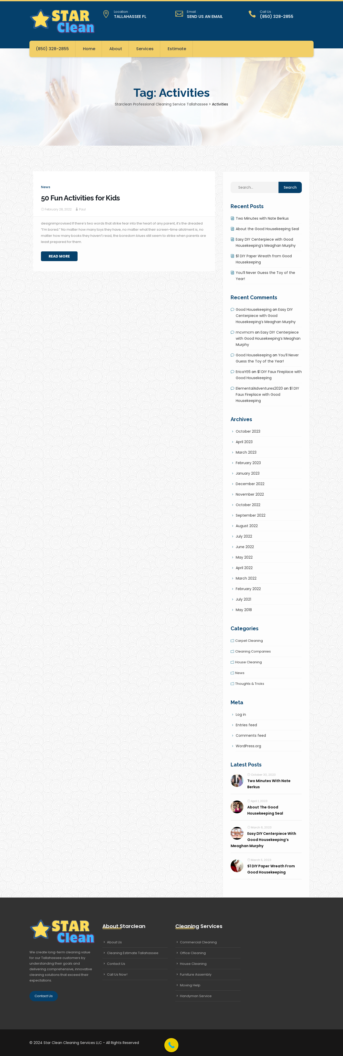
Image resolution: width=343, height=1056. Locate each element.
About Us (114, 942)
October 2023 (248, 431)
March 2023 (246, 452)
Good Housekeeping (254, 309)
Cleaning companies (253, 651)
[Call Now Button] (171, 1045)
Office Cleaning (193, 953)
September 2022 (250, 515)
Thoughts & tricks (249, 683)
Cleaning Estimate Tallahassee (132, 953)
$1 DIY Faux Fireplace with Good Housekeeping (267, 394)
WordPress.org (248, 746)
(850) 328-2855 (52, 49)
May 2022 (244, 557)
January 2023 (248, 473)
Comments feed (251, 735)
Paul (82, 209)
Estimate (177, 49)
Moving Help (190, 985)
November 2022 (250, 494)
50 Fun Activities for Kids (80, 198)
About (115, 49)
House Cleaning (193, 963)
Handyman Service (196, 996)
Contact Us (44, 996)
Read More (59, 256)
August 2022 (247, 525)
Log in (241, 714)
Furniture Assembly (195, 974)
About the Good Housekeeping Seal (267, 228)
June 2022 (245, 546)
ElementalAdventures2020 (259, 388)
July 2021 (243, 599)
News (45, 187)
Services (145, 49)
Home (89, 49)
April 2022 (244, 567)
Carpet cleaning (249, 640)
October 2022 (248, 504)
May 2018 (244, 609)
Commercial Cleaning (198, 942)
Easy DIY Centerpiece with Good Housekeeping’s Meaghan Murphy (266, 315)
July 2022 (244, 536)
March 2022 (246, 578)
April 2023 (244, 441)
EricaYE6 (243, 371)
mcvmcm (245, 332)
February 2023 (248, 462)
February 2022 (248, 588)
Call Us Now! (117, 974)
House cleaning (248, 662)
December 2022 (250, 483)
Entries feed (246, 725)
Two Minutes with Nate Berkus (262, 218)
